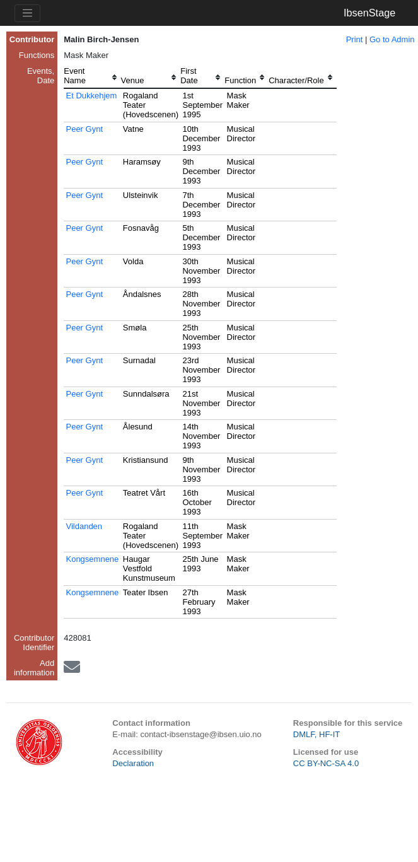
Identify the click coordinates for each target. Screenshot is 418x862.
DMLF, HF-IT (316, 734)
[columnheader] (92, 77)
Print (354, 39)
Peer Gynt (84, 129)
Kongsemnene (92, 559)
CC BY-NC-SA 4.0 (326, 763)
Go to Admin (392, 39)
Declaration (133, 763)
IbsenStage (369, 12)
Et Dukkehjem (91, 95)
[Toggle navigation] (27, 13)
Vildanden (84, 526)
